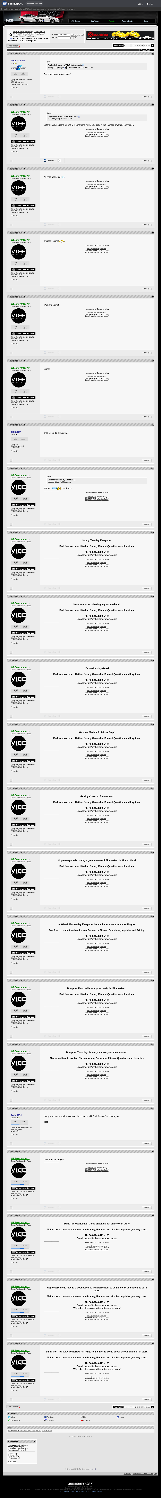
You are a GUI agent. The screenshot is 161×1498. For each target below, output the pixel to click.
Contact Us (127, 1474)
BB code (11, 1453)
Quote (146, 97)
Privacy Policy (62, 1491)
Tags (9, 1427)
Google (121, 1417)
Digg (84, 1417)
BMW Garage (75, 21)
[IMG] (10, 1456)
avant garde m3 (24, 1431)
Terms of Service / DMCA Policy (78, 1491)
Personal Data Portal (96, 1491)
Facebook (50, 1417)
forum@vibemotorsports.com (100, 555)
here (73, 9)
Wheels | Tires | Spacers (27, 36)
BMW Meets (95, 21)
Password (54, 38)
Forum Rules (12, 1461)
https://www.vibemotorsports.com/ (96, 136)
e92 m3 (38, 1431)
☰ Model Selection (34, 3)
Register (150, 4)
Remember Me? (77, 35)
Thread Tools (146, 50)
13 (142, 45)
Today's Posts (127, 21)
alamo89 (16, 431)
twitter (13, 1417)
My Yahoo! (86, 1420)
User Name (54, 34)
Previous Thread (76, 1436)
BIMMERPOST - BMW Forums (143, 1474)
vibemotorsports (47, 1431)
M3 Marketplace (39, 32)
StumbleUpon (15, 1420)
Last (148, 45)
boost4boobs (18, 60)
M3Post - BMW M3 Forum (22, 32)
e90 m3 (32, 1431)
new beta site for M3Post (21, 9)
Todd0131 (16, 1115)
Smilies (10, 1455)
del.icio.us (50, 1420)
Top (155, 1474)
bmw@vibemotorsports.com (96, 132)
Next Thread (86, 1436)
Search (146, 21)
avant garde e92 (13, 1431)
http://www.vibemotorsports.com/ (102, 1308)
